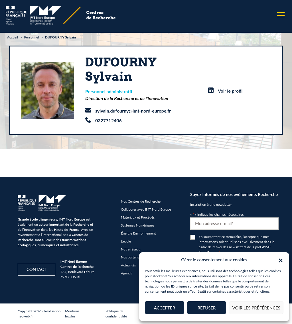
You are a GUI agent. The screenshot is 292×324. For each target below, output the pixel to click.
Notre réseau (130, 249)
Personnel (31, 37)
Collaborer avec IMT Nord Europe (146, 209)
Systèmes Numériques (137, 225)
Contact (36, 269)
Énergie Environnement (138, 233)
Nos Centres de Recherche (141, 201)
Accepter (164, 307)
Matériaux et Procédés (138, 217)
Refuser (207, 307)
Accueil (12, 37)
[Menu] (280, 15)
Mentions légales (72, 313)
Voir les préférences (256, 307)
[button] (280, 259)
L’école (126, 241)
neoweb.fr (25, 316)
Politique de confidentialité (116, 313)
